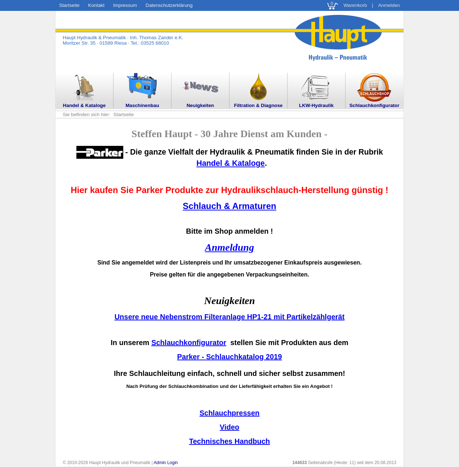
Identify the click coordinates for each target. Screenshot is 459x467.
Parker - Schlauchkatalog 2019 (229, 357)
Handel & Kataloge (231, 163)
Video (229, 427)
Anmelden (389, 5)
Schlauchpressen (229, 413)
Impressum (125, 5)
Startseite (69, 5)
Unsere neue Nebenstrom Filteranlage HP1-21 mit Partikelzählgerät (230, 317)
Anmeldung (229, 247)
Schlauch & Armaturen (229, 206)
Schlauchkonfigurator (188, 343)
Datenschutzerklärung (169, 5)
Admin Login (166, 462)
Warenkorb (355, 5)
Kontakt (96, 5)
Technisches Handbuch (229, 441)
